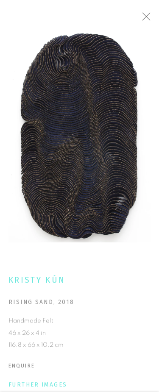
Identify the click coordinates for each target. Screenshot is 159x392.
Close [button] (148, 19)
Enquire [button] (21, 367)
